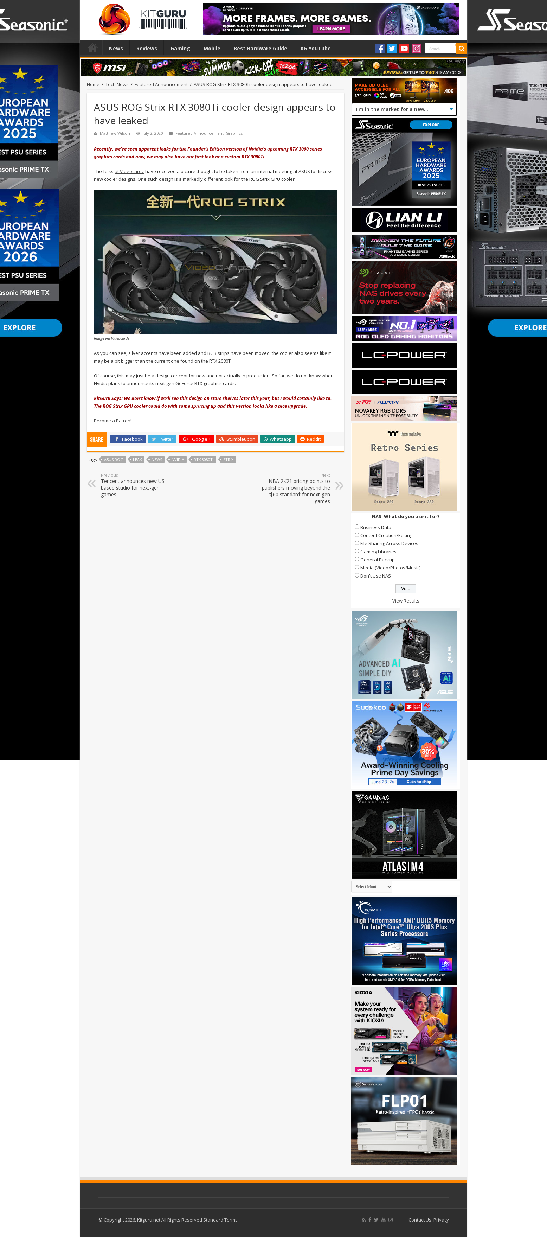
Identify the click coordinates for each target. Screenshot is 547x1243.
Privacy (441, 1220)
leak (137, 459)
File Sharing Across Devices (389, 543)
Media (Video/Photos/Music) (390, 568)
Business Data (375, 527)
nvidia (178, 459)
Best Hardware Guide (260, 48)
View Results (405, 601)
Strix (228, 459)
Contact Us (419, 1220)
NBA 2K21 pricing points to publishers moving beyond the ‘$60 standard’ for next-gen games (294, 488)
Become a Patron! (112, 420)
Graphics (234, 133)
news (157, 459)
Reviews (146, 48)
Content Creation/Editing (386, 535)
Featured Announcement (161, 84)
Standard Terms (220, 1220)
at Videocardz (129, 171)
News (116, 48)
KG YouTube (316, 48)
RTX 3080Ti (204, 459)
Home (93, 47)
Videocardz (120, 338)
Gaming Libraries (378, 551)
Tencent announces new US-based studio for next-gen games (137, 485)
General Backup (377, 559)
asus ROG (113, 459)
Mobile (212, 48)
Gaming (180, 48)
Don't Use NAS (375, 576)
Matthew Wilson (115, 133)
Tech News (117, 84)
